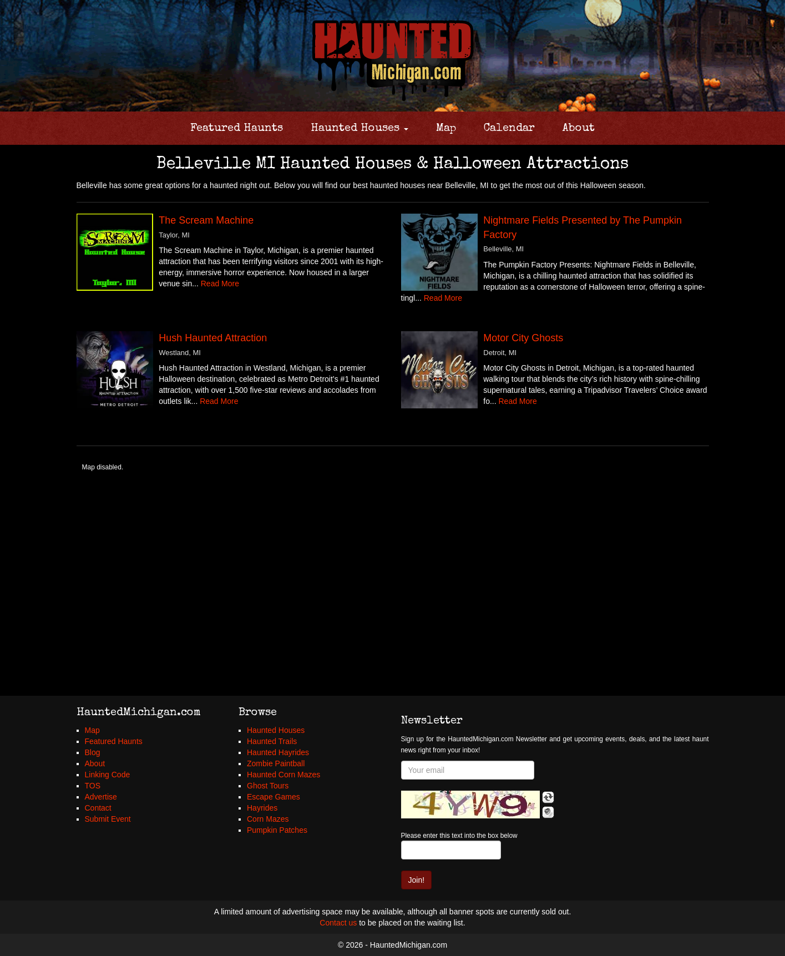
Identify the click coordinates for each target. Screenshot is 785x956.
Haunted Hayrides (278, 752)
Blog (92, 752)
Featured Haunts (236, 128)
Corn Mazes (267, 819)
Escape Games (273, 796)
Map (446, 128)
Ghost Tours (267, 785)
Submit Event (108, 819)
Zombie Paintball (276, 763)
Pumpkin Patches (277, 830)
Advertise (101, 796)
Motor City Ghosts (523, 337)
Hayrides (262, 807)
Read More (220, 283)
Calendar (509, 128)
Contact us (338, 922)
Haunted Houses (359, 128)
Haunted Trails (272, 741)
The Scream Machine (206, 220)
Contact (98, 807)
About (579, 128)
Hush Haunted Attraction (213, 337)
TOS (93, 785)
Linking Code (107, 774)
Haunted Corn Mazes (283, 774)
